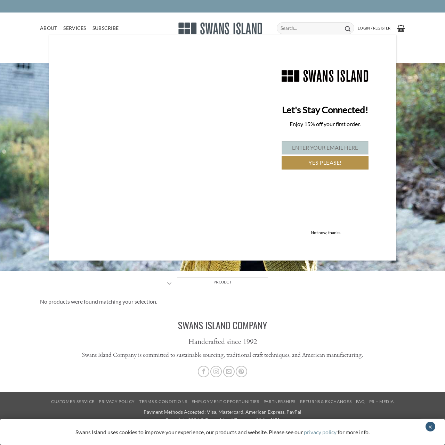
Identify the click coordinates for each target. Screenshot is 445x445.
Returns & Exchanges (326, 401)
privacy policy (320, 432)
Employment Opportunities (225, 401)
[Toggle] (169, 284)
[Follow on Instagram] (216, 371)
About (48, 28)
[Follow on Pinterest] (241, 371)
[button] (374, 28)
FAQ (360, 401)
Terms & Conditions (163, 401)
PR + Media (381, 401)
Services (74, 28)
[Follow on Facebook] (203, 371)
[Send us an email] (229, 371)
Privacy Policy (117, 401)
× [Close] (430, 426)
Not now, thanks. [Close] (326, 232)
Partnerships (280, 401)
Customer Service (73, 401)
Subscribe (105, 28)
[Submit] (347, 28)
